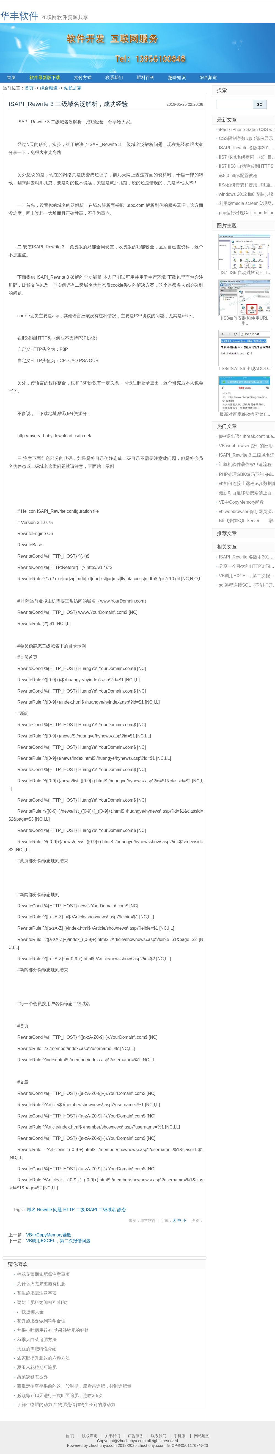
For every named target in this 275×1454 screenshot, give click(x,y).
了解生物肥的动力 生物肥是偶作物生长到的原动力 (66, 1404)
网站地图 (202, 1436)
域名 (31, 1209)
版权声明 (89, 1436)
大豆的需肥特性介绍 (37, 1349)
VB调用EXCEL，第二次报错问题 (58, 1240)
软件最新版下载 (44, 77)
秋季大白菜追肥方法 (37, 1339)
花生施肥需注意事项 (37, 1293)
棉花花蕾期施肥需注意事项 (43, 1274)
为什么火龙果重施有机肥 (41, 1283)
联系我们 (114, 77)
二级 (80, 1209)
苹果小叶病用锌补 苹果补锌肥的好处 (53, 1330)
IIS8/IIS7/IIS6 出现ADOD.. (244, 368)
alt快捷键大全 (30, 1311)
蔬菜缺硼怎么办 (32, 1376)
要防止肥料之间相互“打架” (42, 1302)
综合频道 (208, 77)
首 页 (69, 1436)
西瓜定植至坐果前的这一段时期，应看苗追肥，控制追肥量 (74, 1386)
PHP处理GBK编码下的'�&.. (246, 474)
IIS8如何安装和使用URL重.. (244, 320)
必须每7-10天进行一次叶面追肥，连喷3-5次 (60, 1395)
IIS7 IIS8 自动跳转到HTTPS (246, 166)
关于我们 (112, 1436)
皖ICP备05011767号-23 (187, 1445)
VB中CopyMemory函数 (48, 1235)
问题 (57, 1209)
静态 (121, 1209)
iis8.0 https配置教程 (238, 175)
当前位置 (11, 88)
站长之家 (73, 88)
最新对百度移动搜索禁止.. (244, 414)
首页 (11, 77)
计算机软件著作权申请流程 (245, 464)
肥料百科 (145, 77)
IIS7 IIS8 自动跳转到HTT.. (244, 272)
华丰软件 (19, 15)
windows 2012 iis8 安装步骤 (246, 194)
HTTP (69, 1209)
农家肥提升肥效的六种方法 (43, 1358)
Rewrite (44, 1209)
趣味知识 (177, 77)
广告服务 (135, 1436)
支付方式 (83, 77)
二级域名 (107, 1209)
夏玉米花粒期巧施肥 (37, 1367)
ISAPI (91, 1209)
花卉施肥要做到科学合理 (41, 1321)
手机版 (180, 1436)
